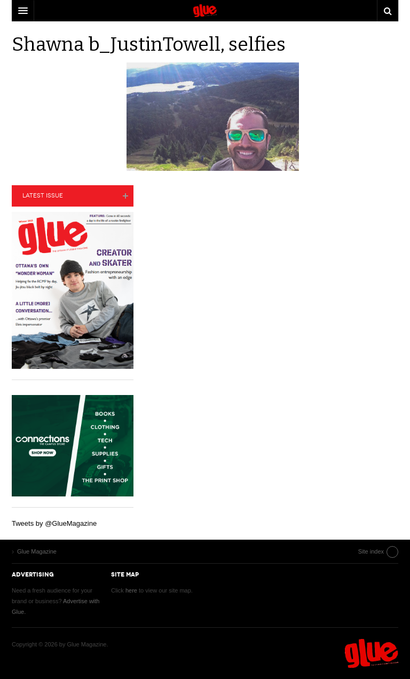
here (131, 590)
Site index (371, 551)
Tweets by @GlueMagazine (54, 523)
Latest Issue (42, 195)
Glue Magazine (371, 653)
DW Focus (205, 10)
